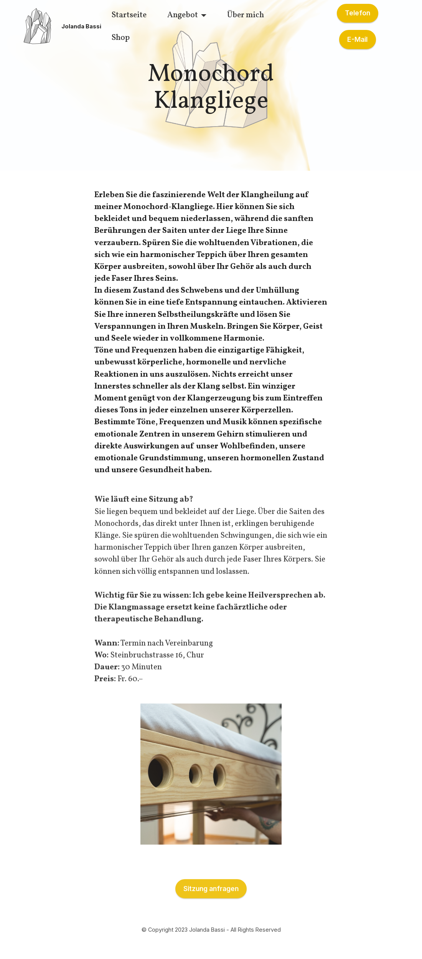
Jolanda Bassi (81, 26)
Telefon (357, 13)
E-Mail (357, 39)
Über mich (245, 15)
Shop (121, 37)
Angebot (182, 15)
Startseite (129, 15)
